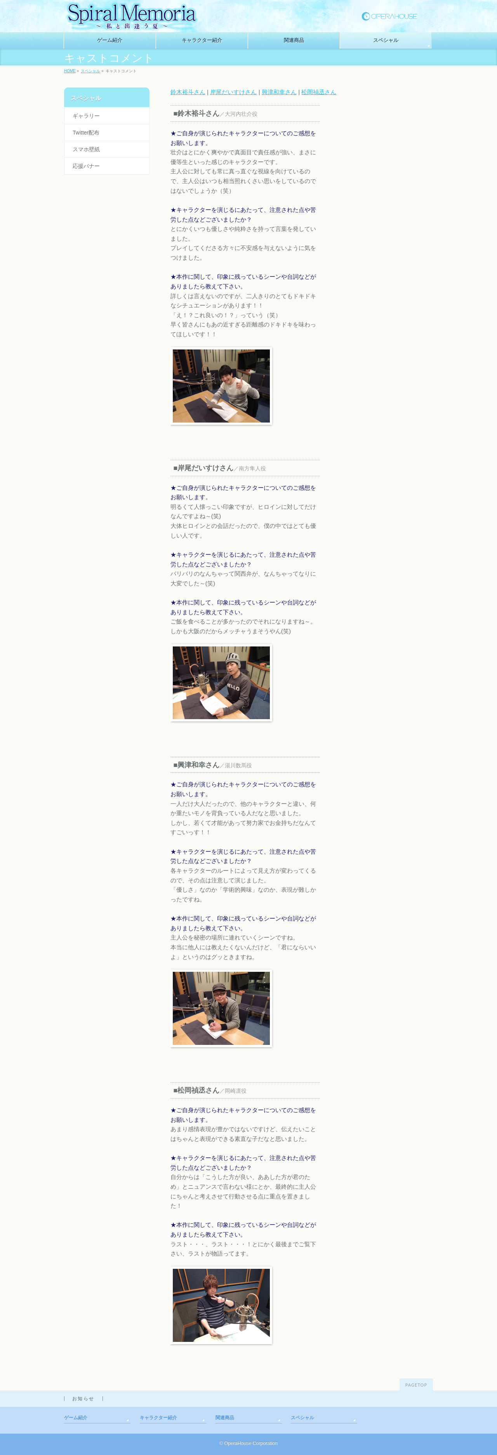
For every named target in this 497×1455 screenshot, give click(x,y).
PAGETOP (416, 1384)
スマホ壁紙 (86, 149)
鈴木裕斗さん (187, 92)
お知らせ (83, 1398)
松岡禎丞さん (318, 92)
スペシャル (90, 71)
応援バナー (86, 166)
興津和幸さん (279, 92)
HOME (70, 71)
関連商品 (224, 1417)
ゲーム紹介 (75, 1417)
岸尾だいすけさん (233, 92)
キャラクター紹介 (158, 1417)
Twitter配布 (86, 132)
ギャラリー (86, 116)
